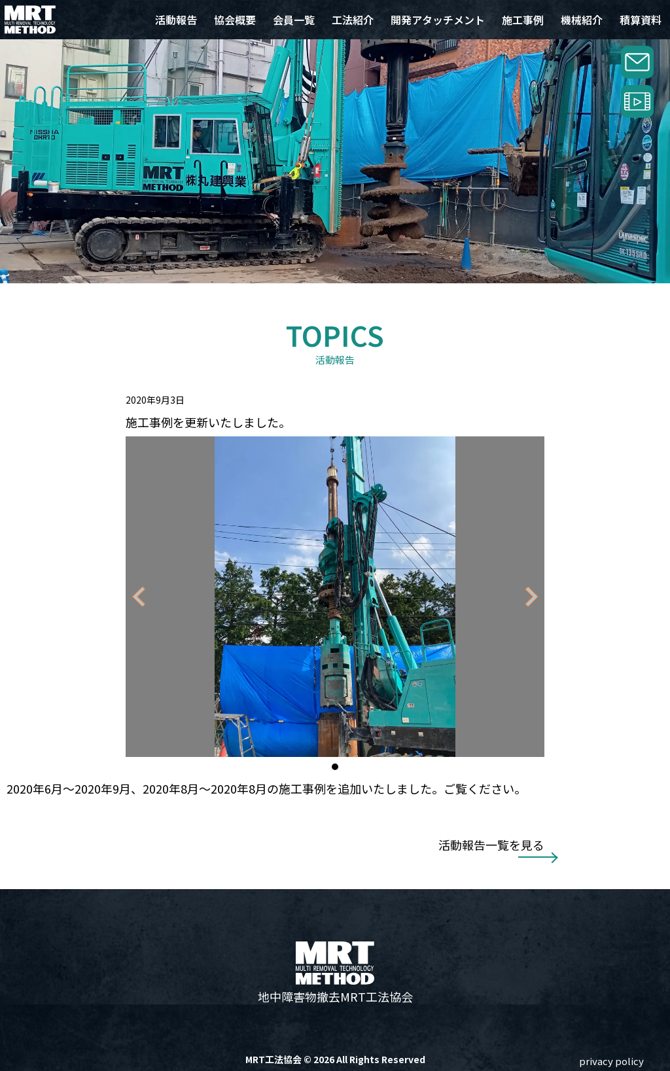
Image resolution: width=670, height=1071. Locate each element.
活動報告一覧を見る (491, 844)
